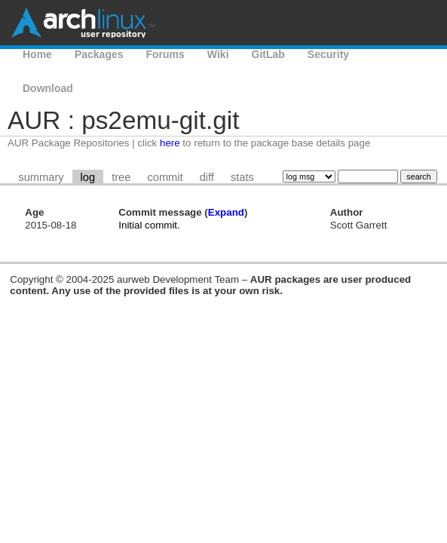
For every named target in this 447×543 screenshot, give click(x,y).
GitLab (268, 54)
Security (328, 54)
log (88, 177)
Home (37, 54)
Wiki (218, 54)
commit (164, 177)
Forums (165, 54)
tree (121, 177)
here (170, 143)
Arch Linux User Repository (83, 23)
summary (40, 177)
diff (207, 177)
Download (48, 88)
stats (242, 177)
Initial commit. (148, 225)
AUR (383, 54)
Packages (99, 54)
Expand (226, 212)
